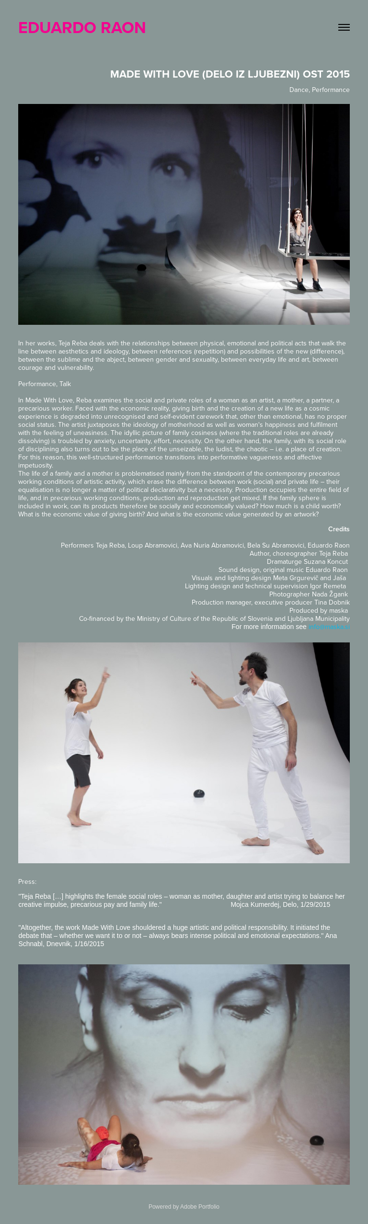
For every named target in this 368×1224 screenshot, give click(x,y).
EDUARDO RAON (82, 27)
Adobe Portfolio (199, 1206)
